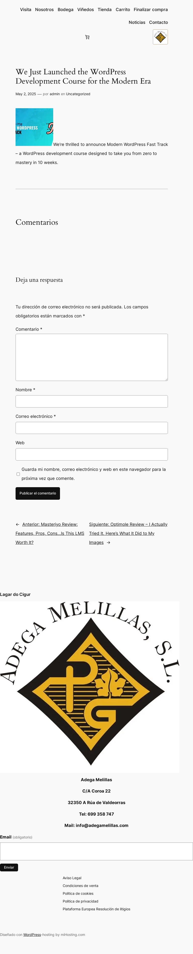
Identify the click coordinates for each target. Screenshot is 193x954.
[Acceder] (20, 37)
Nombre (25, 389)
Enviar (9, 867)
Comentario (29, 329)
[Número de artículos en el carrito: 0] (87, 37)
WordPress (32, 934)
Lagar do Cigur (15, 594)
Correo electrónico (36, 416)
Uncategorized (78, 94)
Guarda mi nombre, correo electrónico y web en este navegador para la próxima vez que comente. (94, 474)
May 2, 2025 (26, 94)
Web (20, 442)
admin (55, 94)
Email (16, 836)
